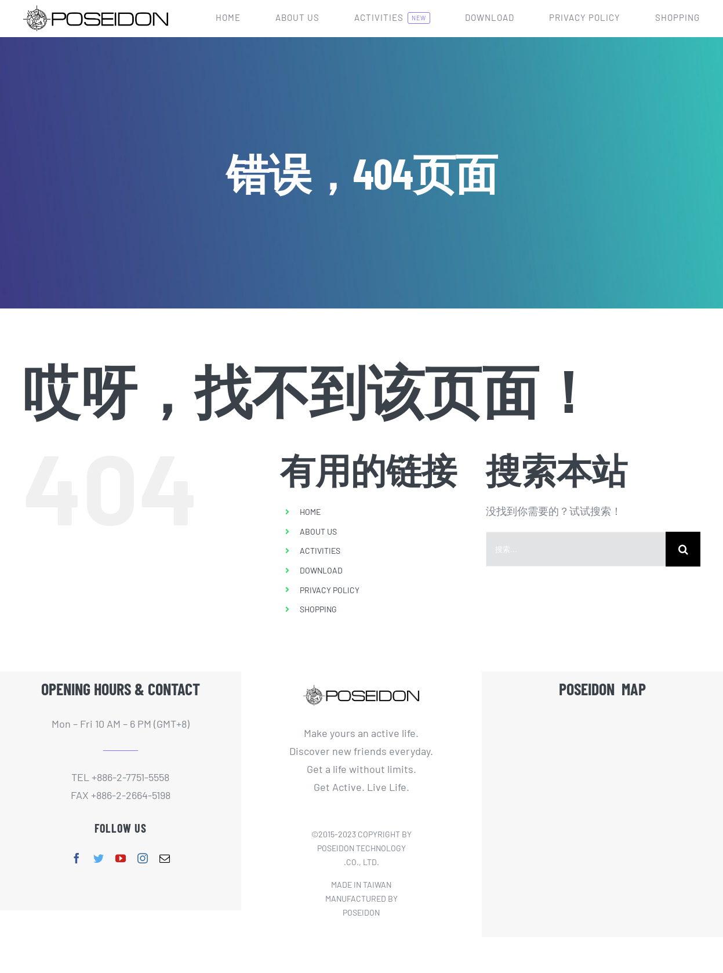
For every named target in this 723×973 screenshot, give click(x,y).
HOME (310, 512)
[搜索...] (576, 549)
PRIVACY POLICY (329, 590)
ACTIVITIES (320, 551)
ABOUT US (318, 531)
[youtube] (120, 858)
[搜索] (683, 549)
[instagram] (142, 858)
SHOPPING (318, 609)
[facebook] (76, 858)
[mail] (164, 858)
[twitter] (98, 858)
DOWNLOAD (321, 570)
